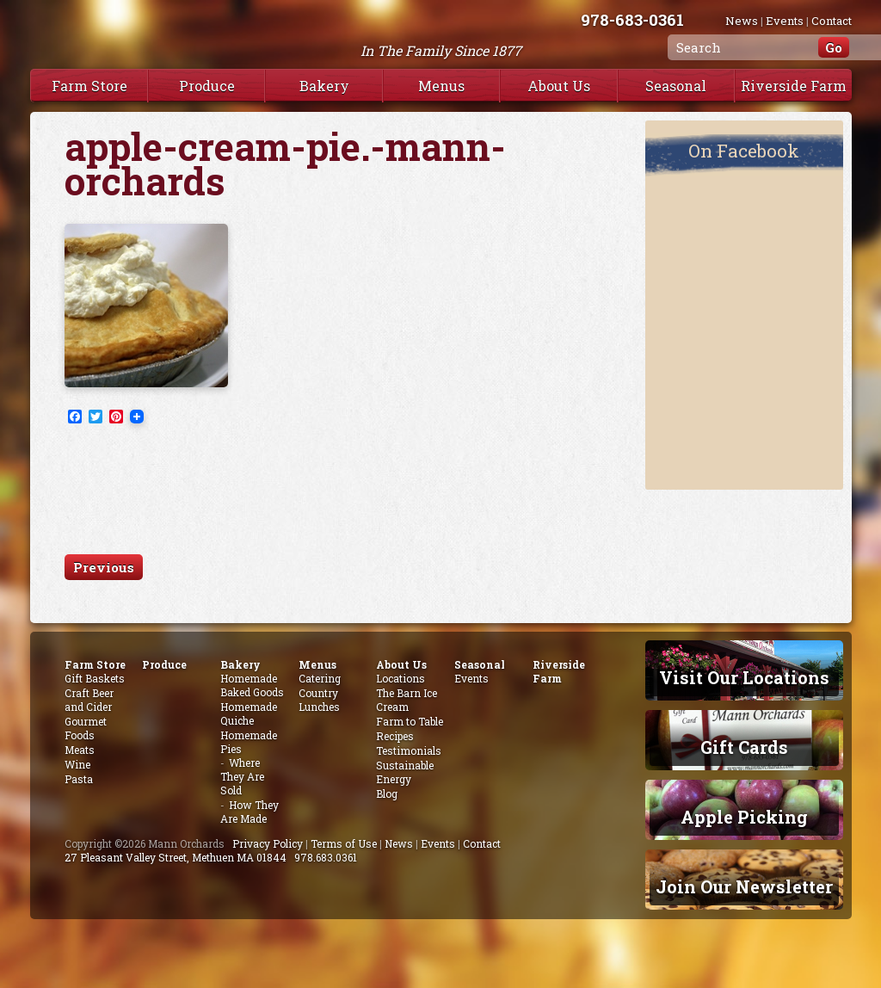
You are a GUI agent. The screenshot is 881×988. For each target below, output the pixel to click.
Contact (831, 20)
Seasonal (675, 86)
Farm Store (89, 86)
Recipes (395, 736)
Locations (400, 678)
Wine (77, 764)
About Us (558, 86)
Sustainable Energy (405, 772)
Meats (80, 749)
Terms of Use (344, 843)
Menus (441, 86)
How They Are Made (249, 811)
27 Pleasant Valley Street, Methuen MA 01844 (175, 857)
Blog (386, 793)
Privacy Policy (267, 843)
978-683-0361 (632, 19)
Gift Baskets (95, 678)
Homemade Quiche (248, 713)
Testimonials (408, 750)
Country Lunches (319, 699)
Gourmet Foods (86, 728)
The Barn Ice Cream (406, 699)
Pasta (79, 779)
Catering (320, 678)
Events (785, 20)
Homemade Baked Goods (252, 685)
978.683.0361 (325, 857)
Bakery (324, 86)
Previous (103, 567)
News (741, 20)
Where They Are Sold (242, 776)
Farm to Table (409, 721)
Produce (207, 86)
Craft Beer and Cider (89, 699)
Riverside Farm (794, 86)
